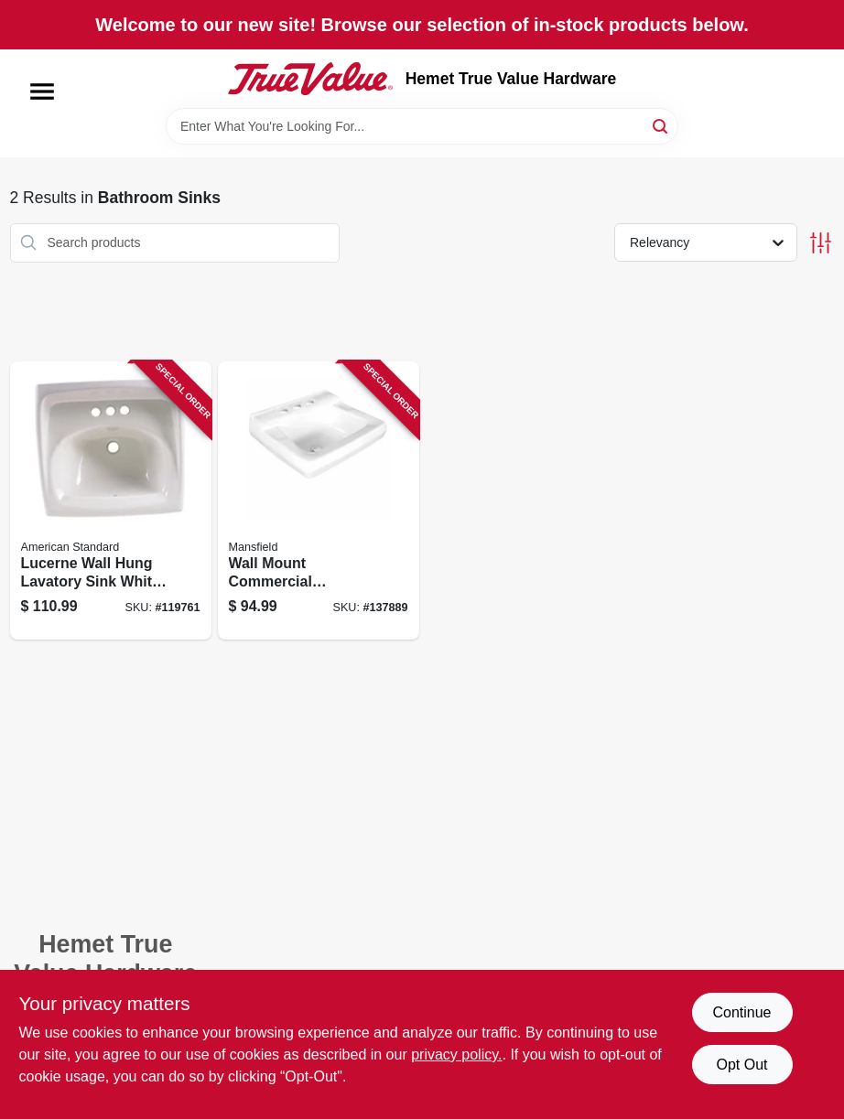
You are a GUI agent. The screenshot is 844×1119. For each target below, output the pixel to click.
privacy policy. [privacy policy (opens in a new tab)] (456, 1054)
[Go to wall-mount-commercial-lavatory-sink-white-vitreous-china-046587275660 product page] (318, 500)
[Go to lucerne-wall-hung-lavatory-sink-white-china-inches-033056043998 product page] (110, 500)
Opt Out (741, 1064)
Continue (741, 1012)
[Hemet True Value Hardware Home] (310, 78)
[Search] (661, 125)
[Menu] (42, 91)
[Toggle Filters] (820, 242)
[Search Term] (422, 126)
